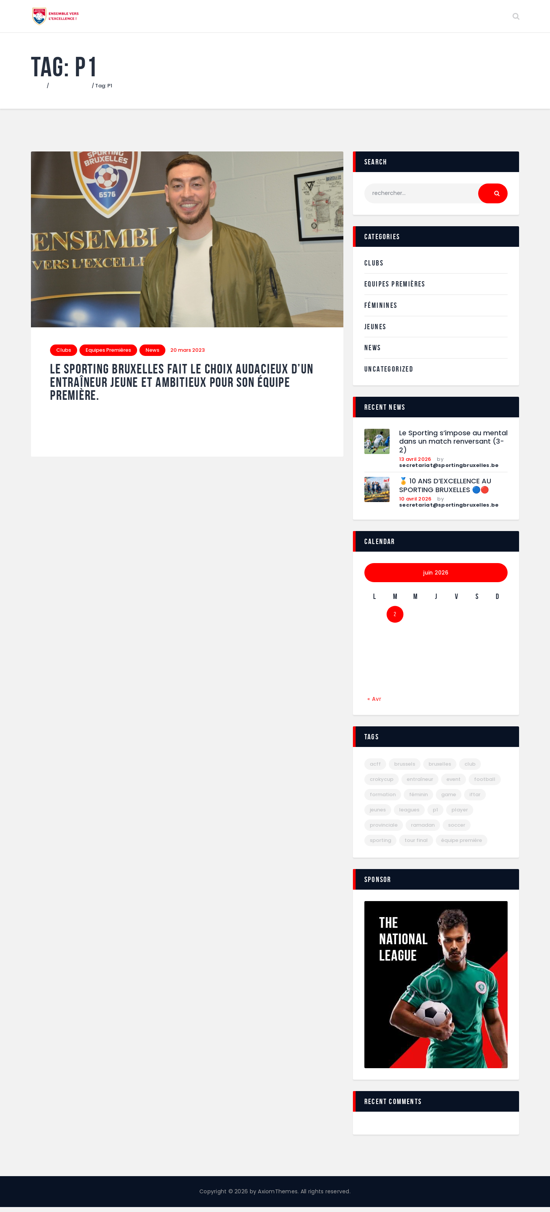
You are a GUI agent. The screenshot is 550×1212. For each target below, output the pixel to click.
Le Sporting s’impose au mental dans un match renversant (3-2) (453, 446)
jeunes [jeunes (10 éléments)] (378, 814)
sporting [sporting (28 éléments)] (380, 845)
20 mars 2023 (187, 355)
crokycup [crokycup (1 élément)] (381, 784)
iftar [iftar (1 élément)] (474, 799)
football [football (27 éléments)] (484, 784)
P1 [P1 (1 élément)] (435, 814)
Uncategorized (388, 374)
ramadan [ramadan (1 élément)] (423, 830)
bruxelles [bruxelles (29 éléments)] (440, 769)
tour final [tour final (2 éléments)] (416, 845)
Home (38, 90)
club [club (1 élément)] (470, 769)
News (152, 355)
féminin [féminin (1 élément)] (418, 799)
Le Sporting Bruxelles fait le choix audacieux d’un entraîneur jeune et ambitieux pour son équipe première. (182, 387)
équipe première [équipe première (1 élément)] (461, 845)
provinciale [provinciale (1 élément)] (384, 830)
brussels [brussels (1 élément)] (404, 769)
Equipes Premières (108, 355)
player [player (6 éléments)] (459, 814)
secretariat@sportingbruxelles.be (448, 470)
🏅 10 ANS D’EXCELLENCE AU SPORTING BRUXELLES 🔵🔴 (445, 490)
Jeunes (375, 331)
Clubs (63, 355)
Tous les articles (70, 90)
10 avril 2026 (415, 503)
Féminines (381, 310)
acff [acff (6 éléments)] (375, 769)
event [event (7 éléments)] (453, 784)
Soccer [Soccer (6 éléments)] (456, 830)
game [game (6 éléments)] (448, 799)
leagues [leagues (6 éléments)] (409, 814)
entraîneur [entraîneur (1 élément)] (420, 784)
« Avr (374, 703)
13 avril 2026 (415, 464)
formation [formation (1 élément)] (383, 799)
